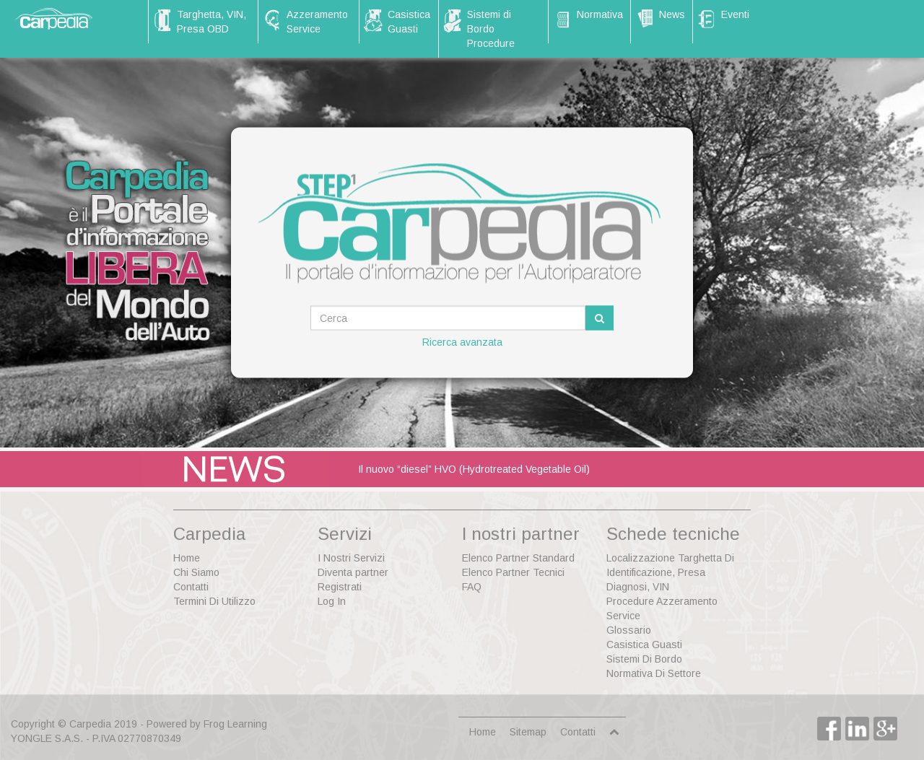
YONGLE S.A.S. (47, 738)
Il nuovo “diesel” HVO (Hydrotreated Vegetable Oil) (474, 469)
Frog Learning (235, 724)
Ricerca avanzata (462, 342)
